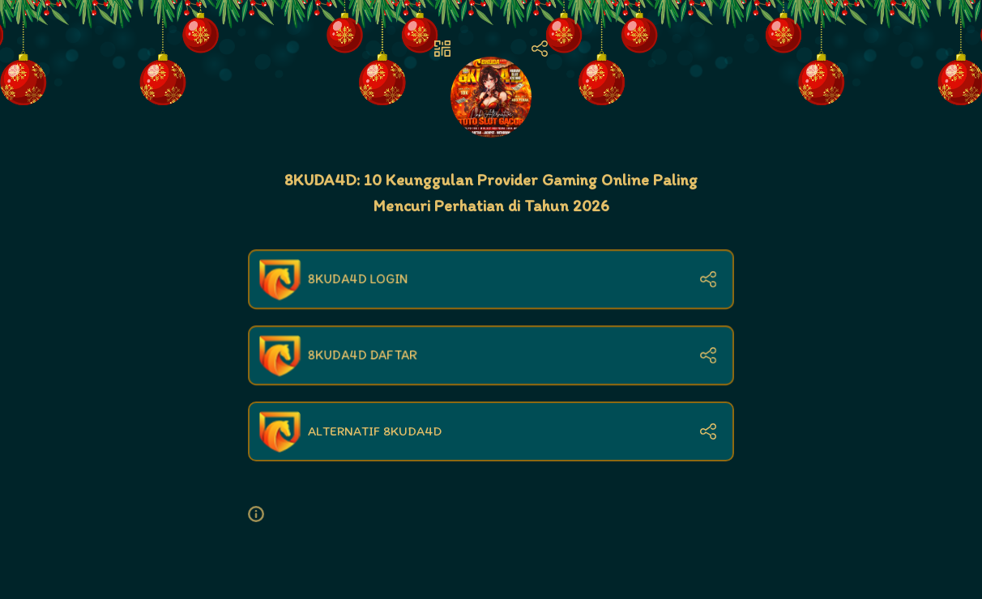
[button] (262, 514)
